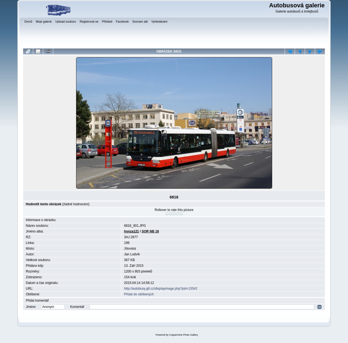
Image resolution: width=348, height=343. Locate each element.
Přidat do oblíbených (139, 294)
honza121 (131, 231)
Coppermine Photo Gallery (183, 334)
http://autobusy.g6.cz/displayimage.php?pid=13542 (160, 288)
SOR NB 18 (150, 231)
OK (319, 306)
